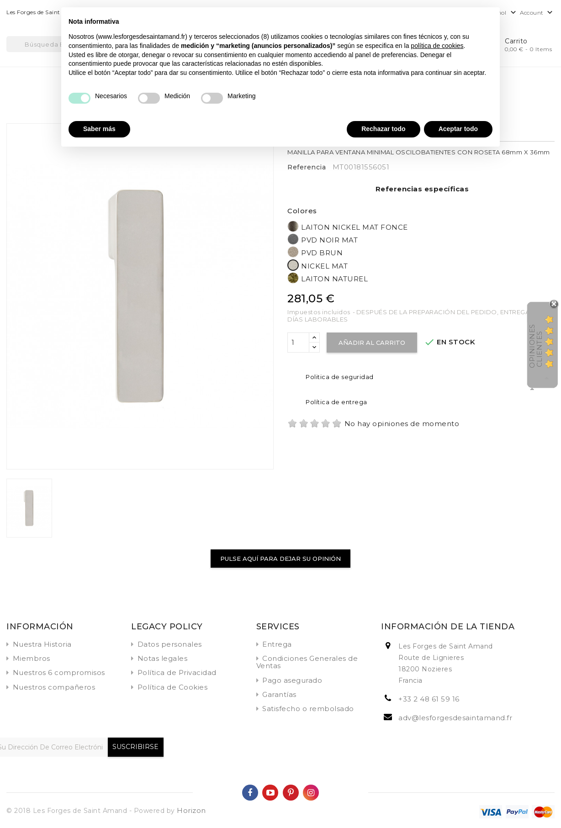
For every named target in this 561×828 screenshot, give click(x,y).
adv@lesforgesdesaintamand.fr (455, 717)
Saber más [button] (99, 128)
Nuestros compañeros (54, 687)
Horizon (191, 810)
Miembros (31, 658)
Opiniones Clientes (536, 346)
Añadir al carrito (372, 342)
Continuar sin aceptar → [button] (455, 19)
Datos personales (170, 644)
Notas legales (163, 658)
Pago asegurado (292, 680)
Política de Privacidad (177, 672)
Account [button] (537, 13)
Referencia (306, 167)
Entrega (277, 644)
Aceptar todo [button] (458, 128)
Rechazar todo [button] (383, 128)
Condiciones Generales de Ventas (307, 662)
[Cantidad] (298, 342)
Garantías (279, 694)
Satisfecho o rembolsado (308, 708)
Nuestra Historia (42, 644)
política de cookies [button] (437, 45)
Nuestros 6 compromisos (59, 672)
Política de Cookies (173, 687)
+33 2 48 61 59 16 (429, 699)
